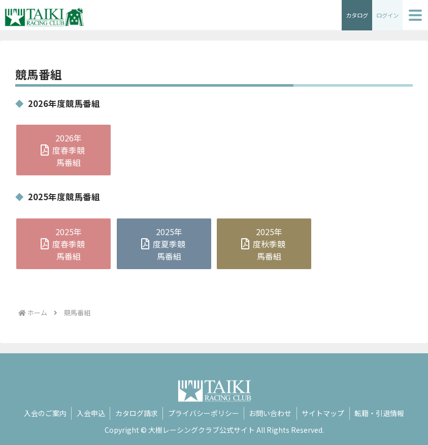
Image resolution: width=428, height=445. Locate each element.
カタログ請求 (136, 413)
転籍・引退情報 (381, 413)
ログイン (386, 15)
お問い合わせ (271, 413)
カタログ (354, 15)
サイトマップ (324, 413)
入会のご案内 (43, 413)
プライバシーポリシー (203, 413)
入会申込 (90, 413)
